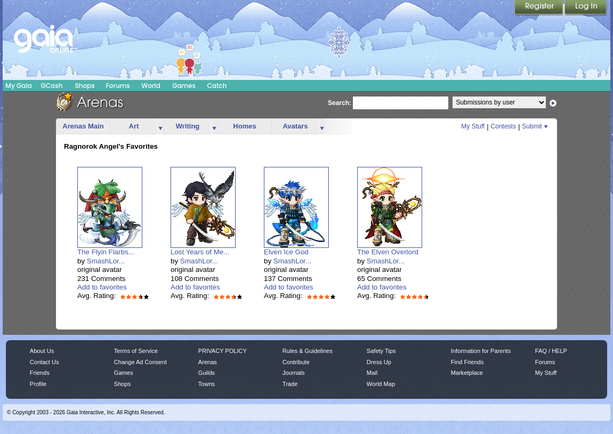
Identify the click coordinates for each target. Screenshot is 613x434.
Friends (40, 372)
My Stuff (473, 126)
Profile (38, 384)
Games (184, 85)
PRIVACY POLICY (222, 351)
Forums (118, 85)
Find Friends (467, 362)
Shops (84, 85)
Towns (206, 384)
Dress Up (379, 362)
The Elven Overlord (387, 252)
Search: (339, 103)
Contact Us (44, 362)
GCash (52, 85)
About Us (42, 351)
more (160, 126)
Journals (294, 372)
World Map (381, 384)
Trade (290, 384)
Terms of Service (136, 351)
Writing (188, 126)
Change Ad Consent (140, 362)
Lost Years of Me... (200, 252)
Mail (372, 372)
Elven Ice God (286, 252)
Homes (244, 126)
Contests (503, 126)
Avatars (295, 126)
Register (539, 8)
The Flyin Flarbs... (105, 252)
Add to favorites (102, 287)
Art (134, 126)
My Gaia (18, 85)
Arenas (207, 362)
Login (585, 8)
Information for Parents (481, 351)
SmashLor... (106, 261)
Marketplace (467, 372)
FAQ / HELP (551, 351)
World (150, 85)
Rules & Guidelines (308, 351)
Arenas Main (82, 126)
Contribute (296, 362)
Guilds (206, 372)
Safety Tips (381, 351)
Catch (217, 85)
